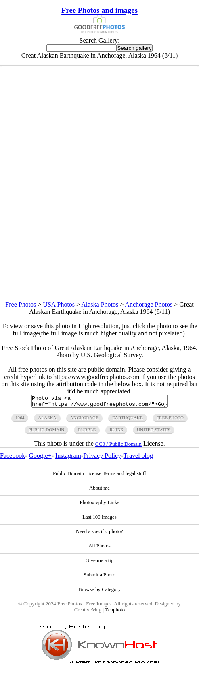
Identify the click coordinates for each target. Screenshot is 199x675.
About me (99, 490)
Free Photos (20, 304)
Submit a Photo (99, 577)
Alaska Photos (99, 304)
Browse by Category (99, 592)
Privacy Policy (102, 458)
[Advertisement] (99, 244)
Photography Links (99, 505)
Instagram (68, 458)
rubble (87, 432)
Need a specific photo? (99, 534)
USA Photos (59, 304)
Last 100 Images (99, 519)
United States (153, 432)
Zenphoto (115, 612)
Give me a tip (99, 563)
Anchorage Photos (148, 304)
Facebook (12, 458)
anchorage (84, 420)
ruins (116, 432)
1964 (19, 420)
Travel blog (138, 458)
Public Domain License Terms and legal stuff (99, 476)
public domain (47, 432)
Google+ (40, 458)
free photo (170, 420)
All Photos (99, 548)
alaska (47, 420)
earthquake (127, 420)
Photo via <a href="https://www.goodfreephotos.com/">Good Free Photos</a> (99, 402)
